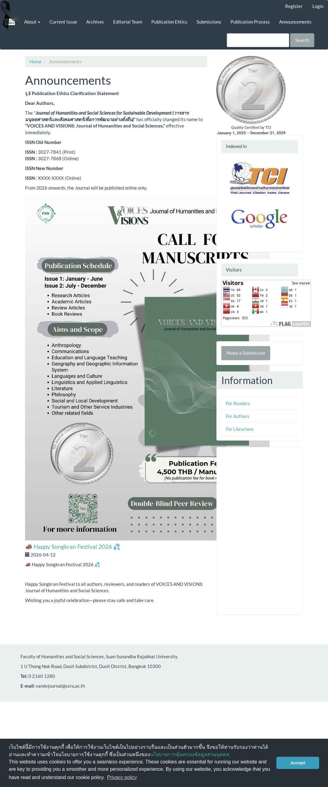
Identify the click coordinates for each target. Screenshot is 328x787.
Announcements (295, 21)
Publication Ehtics (169, 21)
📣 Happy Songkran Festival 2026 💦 (72, 546)
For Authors (237, 416)
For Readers (238, 403)
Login (317, 6)
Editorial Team (127, 21)
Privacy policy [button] (122, 777)
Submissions (209, 21)
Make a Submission (246, 353)
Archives (95, 21)
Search (302, 40)
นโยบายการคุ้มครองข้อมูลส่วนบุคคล (189, 754)
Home (36, 61)
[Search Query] (258, 40)
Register (294, 6)
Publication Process (250, 21)
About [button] (32, 21)
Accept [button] (297, 762)
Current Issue (63, 21)
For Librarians (240, 429)
